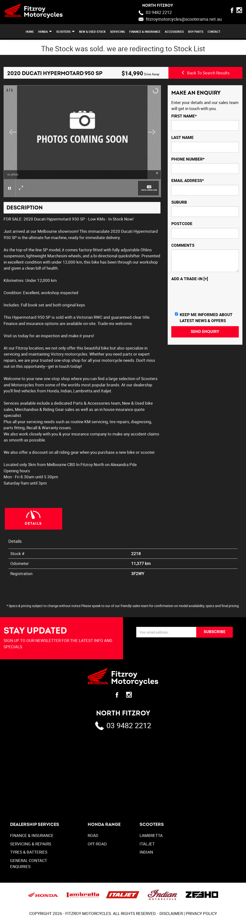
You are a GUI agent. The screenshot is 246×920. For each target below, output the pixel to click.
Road (93, 835)
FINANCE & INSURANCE (144, 31)
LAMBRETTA (151, 835)
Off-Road (97, 844)
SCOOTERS (63, 31)
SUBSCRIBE (214, 631)
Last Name (182, 137)
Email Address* (187, 180)
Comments (182, 245)
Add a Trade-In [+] (189, 278)
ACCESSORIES (174, 31)
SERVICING (117, 31)
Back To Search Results (205, 73)
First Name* (184, 116)
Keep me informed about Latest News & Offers (204, 318)
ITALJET (147, 844)
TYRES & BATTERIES (28, 852)
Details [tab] (33, 523)
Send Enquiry (205, 331)
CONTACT (214, 31)
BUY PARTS (195, 31)
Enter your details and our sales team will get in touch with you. (205, 105)
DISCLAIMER (171, 913)
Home (30, 31)
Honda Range (104, 824)
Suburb (179, 202)
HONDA (43, 31)
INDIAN (146, 852)
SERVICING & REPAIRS (30, 844)
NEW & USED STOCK (92, 31)
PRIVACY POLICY (201, 913)
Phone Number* (188, 159)
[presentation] (207, 296)
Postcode (181, 223)
